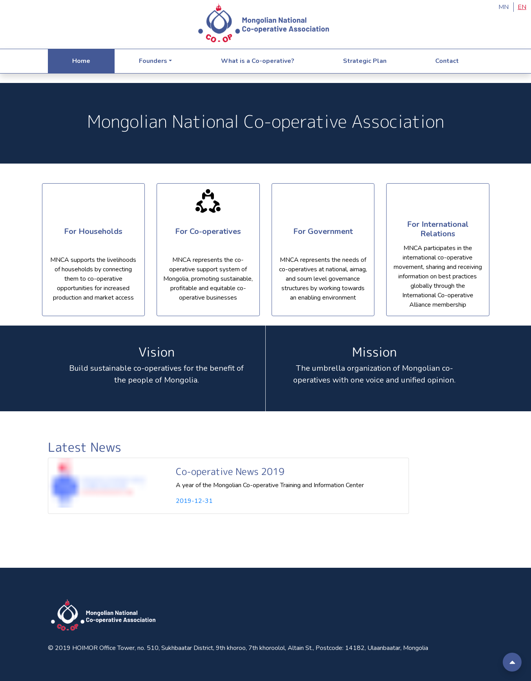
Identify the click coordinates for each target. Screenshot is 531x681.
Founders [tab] (153, 61)
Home (81, 61)
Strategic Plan (365, 61)
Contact (447, 61)
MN (503, 7)
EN (522, 7)
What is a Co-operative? (257, 61)
